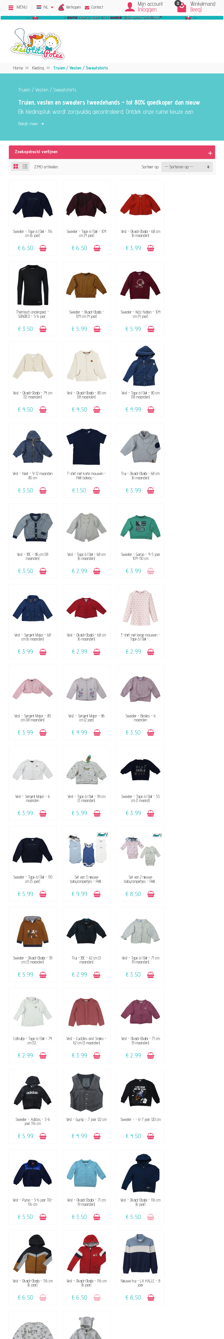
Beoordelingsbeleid (179, 1247)
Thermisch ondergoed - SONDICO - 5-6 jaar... (192, 232)
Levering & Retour (129, 1247)
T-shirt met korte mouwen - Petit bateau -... (138, 392)
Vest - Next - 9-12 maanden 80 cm (85, 392)
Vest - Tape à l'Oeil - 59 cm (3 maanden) (139, 632)
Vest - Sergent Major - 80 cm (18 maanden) (138, 552)
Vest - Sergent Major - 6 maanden (85, 632)
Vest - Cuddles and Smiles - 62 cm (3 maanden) (192, 792)
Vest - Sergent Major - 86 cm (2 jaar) (192, 552)
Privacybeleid (174, 1240)
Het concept (37, 1232)
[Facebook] (37, 1311)
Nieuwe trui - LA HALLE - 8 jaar (85, 1032)
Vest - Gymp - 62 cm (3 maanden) (192, 1032)
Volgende (135, 1077)
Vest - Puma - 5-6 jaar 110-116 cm (32, 952)
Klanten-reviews (41, 1255)
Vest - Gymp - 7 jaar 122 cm (138, 872)
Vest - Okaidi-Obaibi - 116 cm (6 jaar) (138, 952)
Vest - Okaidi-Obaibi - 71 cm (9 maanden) (32, 872)
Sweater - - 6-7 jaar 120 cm (191, 872)
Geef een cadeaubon (44, 1263)
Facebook (171, 1279)
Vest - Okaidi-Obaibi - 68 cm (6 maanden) (138, 232)
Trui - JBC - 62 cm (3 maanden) (32, 792)
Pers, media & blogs (180, 1255)
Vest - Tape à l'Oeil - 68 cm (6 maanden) (85, 472)
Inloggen (147, 9)
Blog (167, 1263)
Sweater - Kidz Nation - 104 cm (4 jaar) (85, 312)
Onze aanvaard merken (47, 1247)
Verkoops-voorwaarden (183, 1232)
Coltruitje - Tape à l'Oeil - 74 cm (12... (138, 792)
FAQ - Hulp (124, 1240)
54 (119, 1077)
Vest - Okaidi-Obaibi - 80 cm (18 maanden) (191, 312)
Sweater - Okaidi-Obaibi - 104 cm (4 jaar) (32, 312)
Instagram (172, 1287)
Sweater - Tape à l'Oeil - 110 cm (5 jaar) (32, 712)
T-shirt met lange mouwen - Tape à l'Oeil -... (85, 552)
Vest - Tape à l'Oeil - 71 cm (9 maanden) (85, 792)
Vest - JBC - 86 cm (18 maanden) (32, 472)
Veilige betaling (127, 1255)
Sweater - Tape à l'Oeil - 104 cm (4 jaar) (85, 232)
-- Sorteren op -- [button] (179, 166)
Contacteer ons (127, 1232)
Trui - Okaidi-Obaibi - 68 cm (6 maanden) (192, 392)
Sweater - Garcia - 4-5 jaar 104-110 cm (138, 472)
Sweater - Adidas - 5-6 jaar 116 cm (85, 872)
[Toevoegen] (43, 247)
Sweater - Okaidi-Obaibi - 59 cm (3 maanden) (191, 712)
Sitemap (171, 1271)
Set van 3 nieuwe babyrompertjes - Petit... (85, 712)
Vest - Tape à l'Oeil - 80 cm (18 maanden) (32, 392)
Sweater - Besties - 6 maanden (32, 632)
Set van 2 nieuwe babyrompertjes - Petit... (138, 712)
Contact (94, 7)
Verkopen (73, 7)
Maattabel (122, 1263)
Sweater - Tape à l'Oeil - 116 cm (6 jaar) (32, 232)
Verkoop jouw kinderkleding (50, 1240)
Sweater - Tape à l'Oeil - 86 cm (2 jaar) (138, 1032)
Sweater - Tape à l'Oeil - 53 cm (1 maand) (192, 632)
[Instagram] (51, 1311)
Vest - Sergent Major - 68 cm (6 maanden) (192, 472)
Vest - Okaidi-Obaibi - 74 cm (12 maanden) (138, 312)
